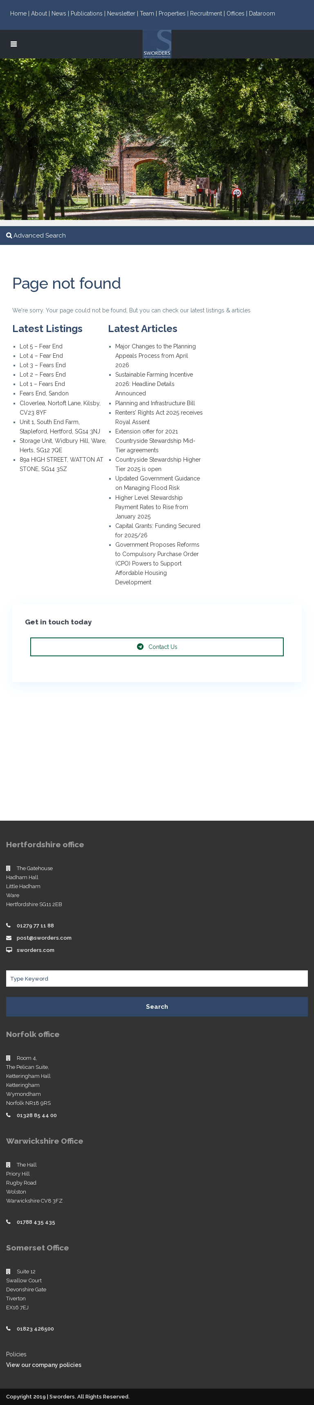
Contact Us (157, 647)
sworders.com (35, 950)
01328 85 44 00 (37, 1115)
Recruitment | (208, 13)
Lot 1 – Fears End (42, 384)
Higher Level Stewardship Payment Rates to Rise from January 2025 (151, 507)
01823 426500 (35, 1329)
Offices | (238, 13)
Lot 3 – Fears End (43, 365)
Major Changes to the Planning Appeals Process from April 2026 (155, 355)
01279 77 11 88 (35, 925)
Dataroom (262, 13)
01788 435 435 (36, 1222)
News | (61, 13)
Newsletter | (123, 13)
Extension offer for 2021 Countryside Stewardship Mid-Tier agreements (155, 440)
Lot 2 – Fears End (43, 374)
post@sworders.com (44, 938)
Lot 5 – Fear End (41, 346)
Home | (20, 13)
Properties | (174, 13)
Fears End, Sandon (44, 393)
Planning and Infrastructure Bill (155, 403)
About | (41, 13)
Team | (149, 13)
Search (157, 1006)
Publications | (89, 13)
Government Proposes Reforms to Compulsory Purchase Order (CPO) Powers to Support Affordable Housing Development (157, 563)
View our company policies (43, 1365)
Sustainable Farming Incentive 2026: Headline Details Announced (154, 384)
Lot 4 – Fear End (41, 355)
